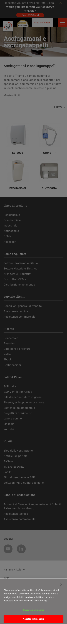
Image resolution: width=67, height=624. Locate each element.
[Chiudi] (61, 586)
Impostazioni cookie (33, 611)
